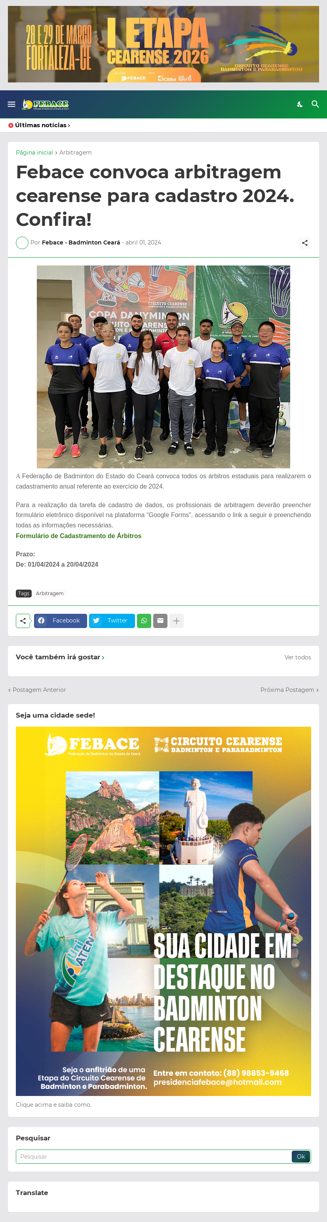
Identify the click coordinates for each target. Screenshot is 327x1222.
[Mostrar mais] (176, 621)
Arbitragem (75, 153)
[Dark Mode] (300, 104)
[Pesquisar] (316, 104)
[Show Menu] (11, 104)
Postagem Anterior (39, 689)
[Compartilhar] (304, 243)
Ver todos (298, 657)
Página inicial (34, 153)
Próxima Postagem (287, 689)
